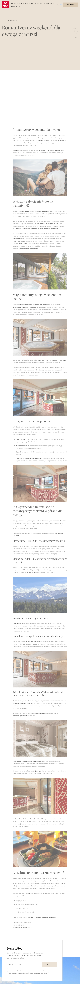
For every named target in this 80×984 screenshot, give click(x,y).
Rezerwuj (70, 5)
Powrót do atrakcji (9, 21)
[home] (5, 4)
